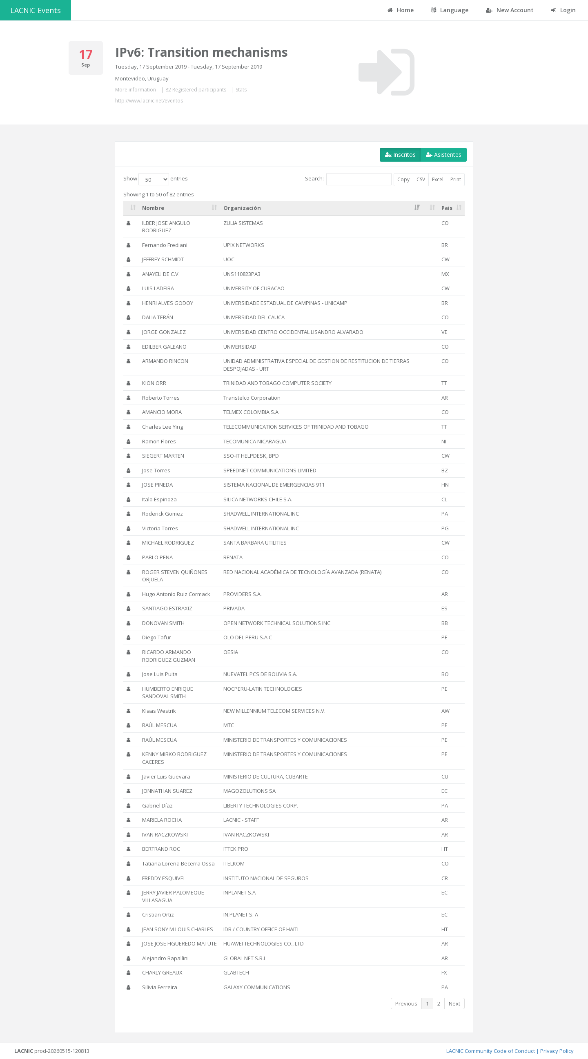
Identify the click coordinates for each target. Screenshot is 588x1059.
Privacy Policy (557, 1051)
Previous (406, 1003)
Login (563, 10)
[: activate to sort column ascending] (131, 208)
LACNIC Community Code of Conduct (490, 1051)
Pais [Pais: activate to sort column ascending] (446, 207)
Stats (241, 89)
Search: (348, 179)
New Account (510, 10)
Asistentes (443, 154)
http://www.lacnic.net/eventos (149, 100)
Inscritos (400, 154)
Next (454, 1003)
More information (135, 89)
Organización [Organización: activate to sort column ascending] (242, 207)
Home (401, 10)
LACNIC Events (35, 10)
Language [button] (449, 10)
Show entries (155, 179)
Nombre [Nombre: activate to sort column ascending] (153, 207)
